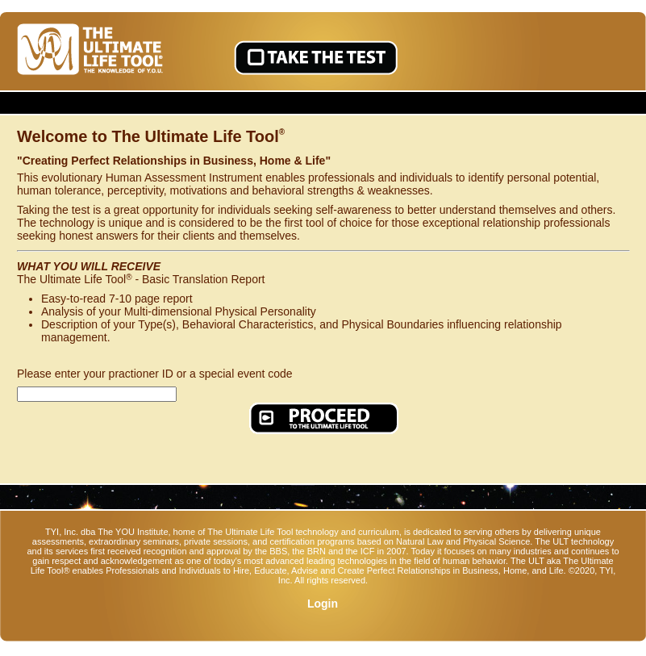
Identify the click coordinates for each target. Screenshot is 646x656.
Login (322, 603)
